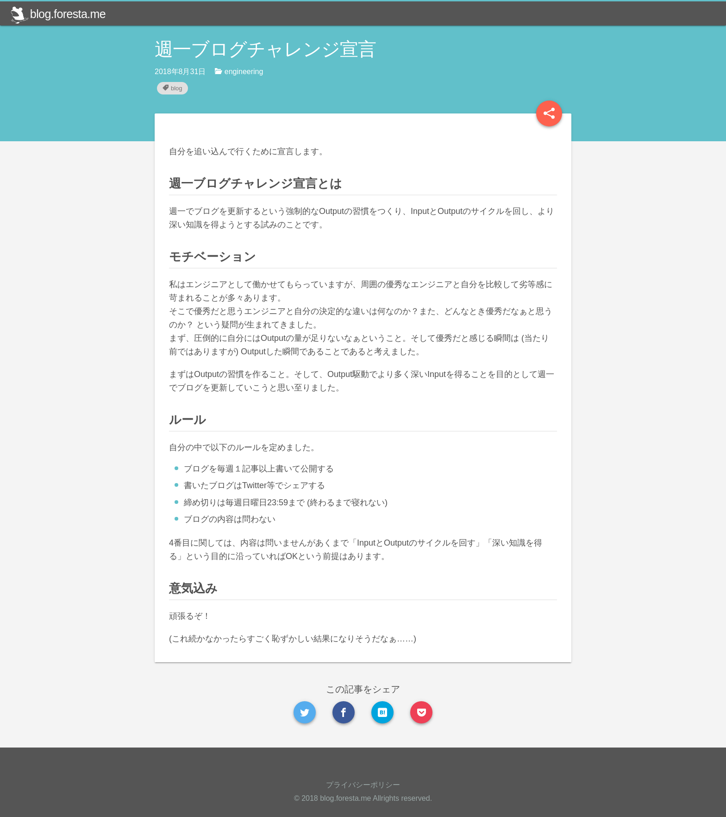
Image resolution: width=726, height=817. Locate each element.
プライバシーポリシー (363, 785)
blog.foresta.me (58, 13)
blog (172, 88)
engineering (239, 71)
